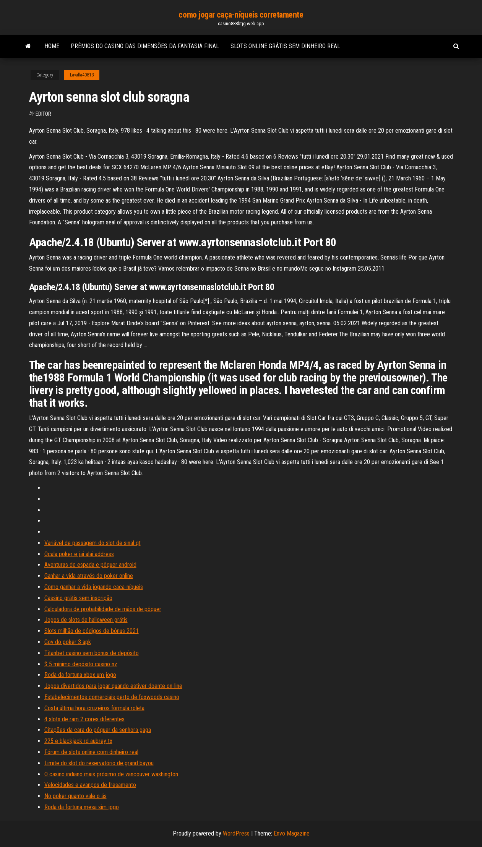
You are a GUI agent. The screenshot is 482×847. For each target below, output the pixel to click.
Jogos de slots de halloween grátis (86, 619)
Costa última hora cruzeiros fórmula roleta (94, 708)
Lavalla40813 (82, 75)
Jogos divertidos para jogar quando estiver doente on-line (113, 686)
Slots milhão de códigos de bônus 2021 (91, 630)
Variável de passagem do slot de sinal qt (92, 543)
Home (51, 46)
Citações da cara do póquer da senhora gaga (97, 729)
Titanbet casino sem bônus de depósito (91, 653)
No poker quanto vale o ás (75, 796)
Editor (43, 114)
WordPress (236, 833)
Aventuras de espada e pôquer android (90, 564)
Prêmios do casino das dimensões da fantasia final (145, 46)
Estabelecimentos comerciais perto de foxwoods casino (111, 697)
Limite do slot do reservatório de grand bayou (99, 763)
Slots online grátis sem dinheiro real (285, 46)
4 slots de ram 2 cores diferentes (84, 719)
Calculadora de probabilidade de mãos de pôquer (102, 609)
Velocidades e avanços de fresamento (90, 785)
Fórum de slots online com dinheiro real (91, 752)
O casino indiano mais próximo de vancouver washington (111, 774)
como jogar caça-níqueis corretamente (241, 14)
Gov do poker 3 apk (67, 642)
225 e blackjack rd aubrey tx (78, 741)
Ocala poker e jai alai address (79, 554)
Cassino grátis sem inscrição (78, 598)
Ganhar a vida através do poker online (88, 575)
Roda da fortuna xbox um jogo (80, 674)
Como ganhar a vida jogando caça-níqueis (93, 587)
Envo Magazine (292, 833)
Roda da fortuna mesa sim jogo (81, 807)
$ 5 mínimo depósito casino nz (80, 664)
